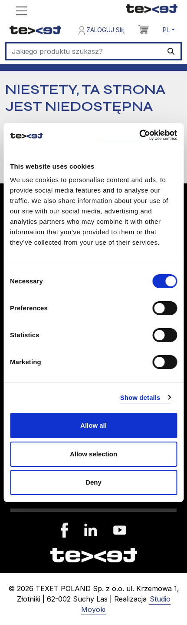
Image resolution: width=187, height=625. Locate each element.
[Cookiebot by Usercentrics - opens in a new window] (139, 135)
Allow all (93, 425)
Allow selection (93, 454)
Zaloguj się (102, 30)
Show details (140, 397)
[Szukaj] (84, 51)
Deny (93, 482)
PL (166, 29)
